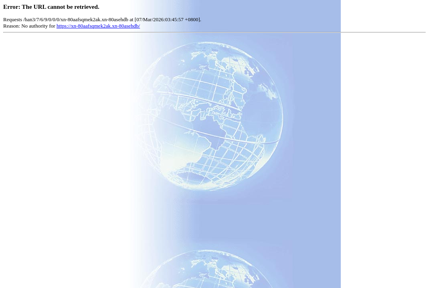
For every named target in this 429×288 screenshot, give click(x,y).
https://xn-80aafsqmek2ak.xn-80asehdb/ (98, 26)
